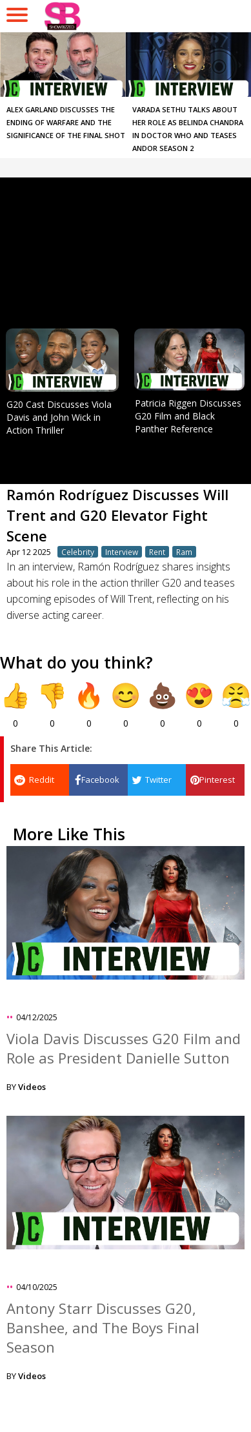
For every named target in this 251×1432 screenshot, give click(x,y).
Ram (184, 552)
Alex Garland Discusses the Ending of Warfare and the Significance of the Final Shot (65, 122)
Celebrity (77, 552)
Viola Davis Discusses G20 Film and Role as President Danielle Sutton (123, 1048)
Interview (121, 552)
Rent (157, 552)
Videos (32, 1087)
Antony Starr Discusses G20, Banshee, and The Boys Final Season (102, 1327)
